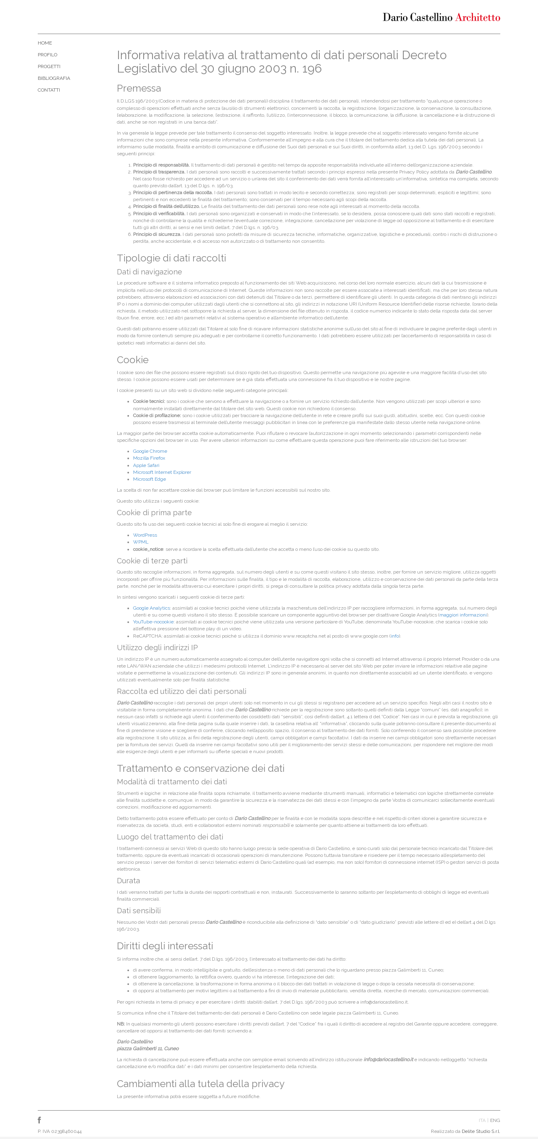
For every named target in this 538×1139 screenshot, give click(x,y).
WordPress (145, 535)
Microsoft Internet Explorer (162, 472)
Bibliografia (54, 78)
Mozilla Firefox (149, 458)
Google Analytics (151, 608)
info (395, 636)
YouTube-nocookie (153, 622)
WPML (140, 542)
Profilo (47, 55)
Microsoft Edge (149, 479)
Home (45, 43)
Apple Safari (146, 465)
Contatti (49, 90)
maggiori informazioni (463, 615)
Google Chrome (150, 451)
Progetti (49, 66)
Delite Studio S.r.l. (481, 1131)
